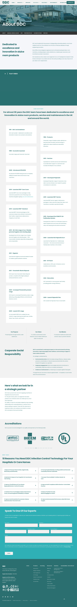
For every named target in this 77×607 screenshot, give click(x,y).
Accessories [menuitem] (35, 581)
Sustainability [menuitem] (63, 565)
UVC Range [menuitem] (35, 575)
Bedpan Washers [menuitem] (36, 570)
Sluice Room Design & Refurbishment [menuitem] (58, 572)
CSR (21, 33)
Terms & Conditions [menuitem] (33, 600)
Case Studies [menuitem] (50, 583)
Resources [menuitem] (49, 565)
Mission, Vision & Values (13, 33)
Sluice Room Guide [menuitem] (51, 579)
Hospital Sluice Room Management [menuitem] (58, 569)
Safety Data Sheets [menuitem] (51, 585)
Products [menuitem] (35, 565)
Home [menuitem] (27, 565)
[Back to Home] (5, 2)
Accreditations (38, 33)
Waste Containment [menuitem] (37, 577)
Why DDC (45, 33)
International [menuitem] (70, 565)
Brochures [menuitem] (49, 581)
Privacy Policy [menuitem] (25, 600)
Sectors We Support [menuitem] (51, 588)
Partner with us (28, 33)
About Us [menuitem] (49, 568)
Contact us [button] (70, 2)
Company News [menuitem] (50, 575)
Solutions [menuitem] (56, 565)
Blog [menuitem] (48, 572)
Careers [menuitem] (48, 577)
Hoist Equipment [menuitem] (36, 572)
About (4, 33)
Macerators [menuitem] (35, 568)
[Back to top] (64, 599)
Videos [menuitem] (48, 570)
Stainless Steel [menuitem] (36, 579)
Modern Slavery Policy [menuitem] (17, 600)
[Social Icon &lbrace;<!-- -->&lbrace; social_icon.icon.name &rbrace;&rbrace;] (3, 596)
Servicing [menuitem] (42, 565)
